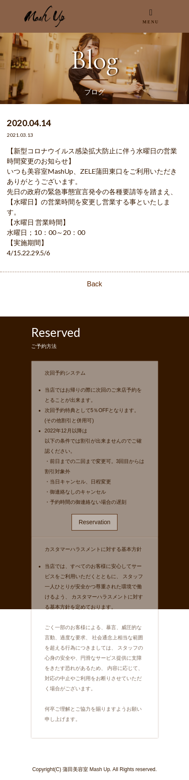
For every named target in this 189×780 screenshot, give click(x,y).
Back (94, 284)
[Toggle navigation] (150, 16)
